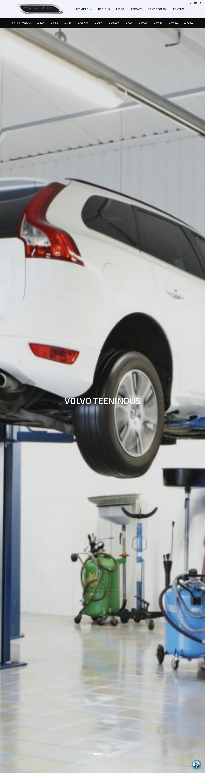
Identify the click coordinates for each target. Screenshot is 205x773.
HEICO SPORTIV (157, 9)
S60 (42, 23)
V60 (69, 23)
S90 (55, 23)
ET (191, 3)
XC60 (159, 23)
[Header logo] (40, 9)
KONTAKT (178, 9)
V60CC (84, 23)
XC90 (174, 23)
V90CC (115, 23)
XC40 (144, 23)
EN (195, 3)
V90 (99, 23)
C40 (130, 23)
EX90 (189, 23)
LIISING (120, 9)
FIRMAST (136, 9)
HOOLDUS (104, 9)
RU (200, 3)
